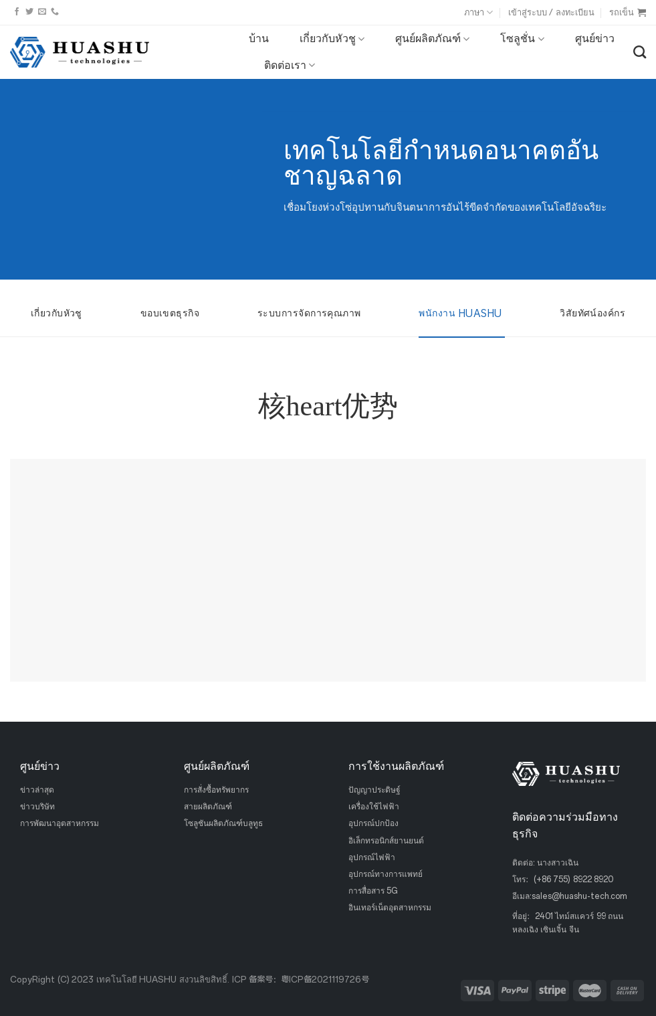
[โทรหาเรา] (55, 12)
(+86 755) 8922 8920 (573, 879)
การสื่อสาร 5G (373, 891)
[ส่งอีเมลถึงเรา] (42, 12)
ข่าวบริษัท (37, 806)
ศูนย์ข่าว (595, 38)
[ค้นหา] (639, 51)
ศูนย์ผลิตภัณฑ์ (432, 38)
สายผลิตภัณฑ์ (208, 806)
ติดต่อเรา (289, 65)
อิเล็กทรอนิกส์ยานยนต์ (386, 840)
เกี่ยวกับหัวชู (332, 38)
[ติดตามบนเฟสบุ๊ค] (17, 12)
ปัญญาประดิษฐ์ (374, 790)
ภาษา (478, 12)
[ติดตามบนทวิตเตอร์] (29, 12)
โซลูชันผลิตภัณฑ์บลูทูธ (223, 823)
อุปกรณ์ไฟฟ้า (371, 856)
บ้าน (259, 38)
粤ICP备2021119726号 (325, 980)
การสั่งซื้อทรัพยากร (216, 790)
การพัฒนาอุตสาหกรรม (59, 823)
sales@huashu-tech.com (579, 896)
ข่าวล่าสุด (37, 790)
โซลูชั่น (522, 38)
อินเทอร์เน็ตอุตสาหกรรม (389, 907)
